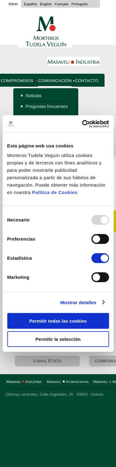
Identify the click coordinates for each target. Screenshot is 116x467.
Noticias (33, 95)
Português (79, 4)
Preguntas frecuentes (47, 106)
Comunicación (54, 80)
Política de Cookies (55, 192)
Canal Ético (47, 361)
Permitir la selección (58, 338)
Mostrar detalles (78, 302)
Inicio (13, 4)
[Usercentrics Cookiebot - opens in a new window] (82, 124)
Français (61, 4)
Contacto (86, 80)
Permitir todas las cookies (58, 321)
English (46, 4)
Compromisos (17, 80)
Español (30, 4)
